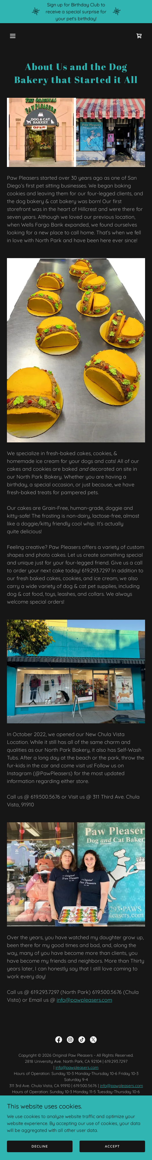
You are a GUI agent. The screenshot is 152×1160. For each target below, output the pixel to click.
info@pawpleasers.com (84, 1000)
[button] (17, 36)
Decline (39, 1146)
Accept (112, 1146)
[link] (139, 36)
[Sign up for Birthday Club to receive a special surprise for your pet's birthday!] (76, 11)
